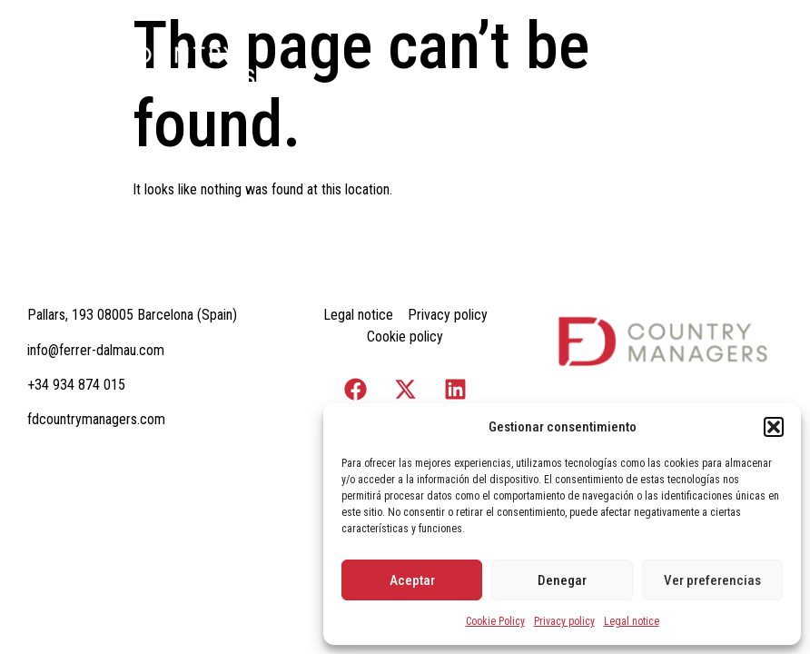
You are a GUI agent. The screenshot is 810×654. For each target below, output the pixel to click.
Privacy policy (564, 621)
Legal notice (631, 621)
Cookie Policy (495, 621)
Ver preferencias (712, 580)
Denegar (562, 580)
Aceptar (412, 580)
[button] (774, 427)
